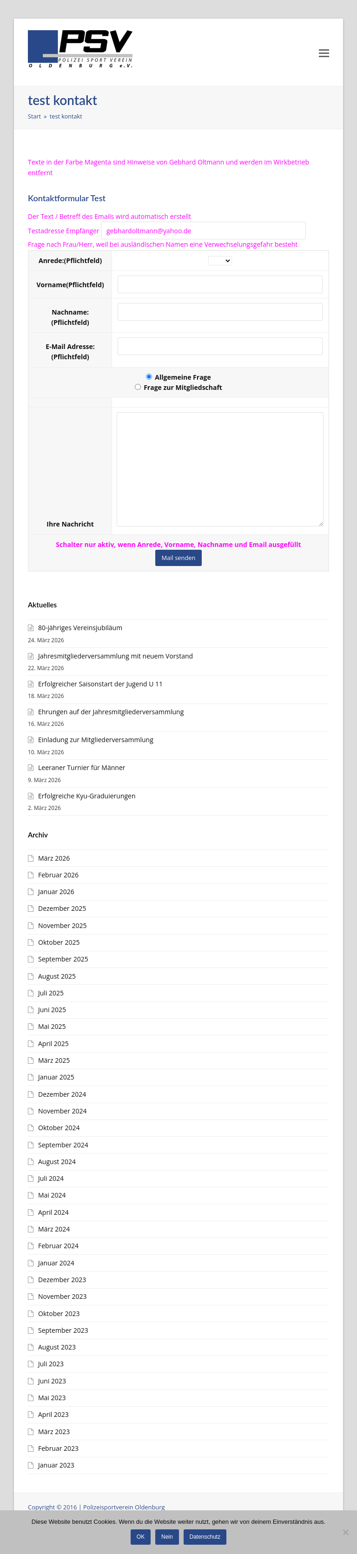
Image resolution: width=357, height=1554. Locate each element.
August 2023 (57, 1347)
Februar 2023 (58, 1448)
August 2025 (57, 976)
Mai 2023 (52, 1397)
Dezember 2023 (62, 1279)
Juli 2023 (51, 1363)
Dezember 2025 (62, 908)
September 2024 (63, 1144)
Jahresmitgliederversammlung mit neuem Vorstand (115, 656)
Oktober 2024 (58, 1127)
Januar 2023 (56, 1465)
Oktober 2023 (58, 1313)
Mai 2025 (52, 1026)
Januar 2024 (56, 1262)
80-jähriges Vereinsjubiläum (80, 627)
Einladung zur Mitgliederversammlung (95, 739)
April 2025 (53, 1043)
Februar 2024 (58, 1245)
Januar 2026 (56, 891)
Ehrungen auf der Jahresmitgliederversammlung (111, 711)
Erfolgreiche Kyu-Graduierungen (87, 795)
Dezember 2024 (62, 1094)
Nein (167, 1537)
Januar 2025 (56, 1077)
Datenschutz (205, 1537)
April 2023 (53, 1414)
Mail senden (178, 557)
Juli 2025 (51, 992)
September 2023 (63, 1330)
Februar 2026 (58, 874)
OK (141, 1537)
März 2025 (54, 1060)
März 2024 (54, 1229)
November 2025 (62, 925)
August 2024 (57, 1161)
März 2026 (54, 858)
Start (34, 116)
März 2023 (54, 1431)
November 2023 (62, 1296)
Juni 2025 (52, 1009)
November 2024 (62, 1110)
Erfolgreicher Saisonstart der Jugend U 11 (100, 683)
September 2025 (63, 959)
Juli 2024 (51, 1178)
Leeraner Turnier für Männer (81, 767)
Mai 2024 (52, 1195)
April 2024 (53, 1212)
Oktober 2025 (58, 942)
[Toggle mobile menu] (324, 52)
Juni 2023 (52, 1380)
